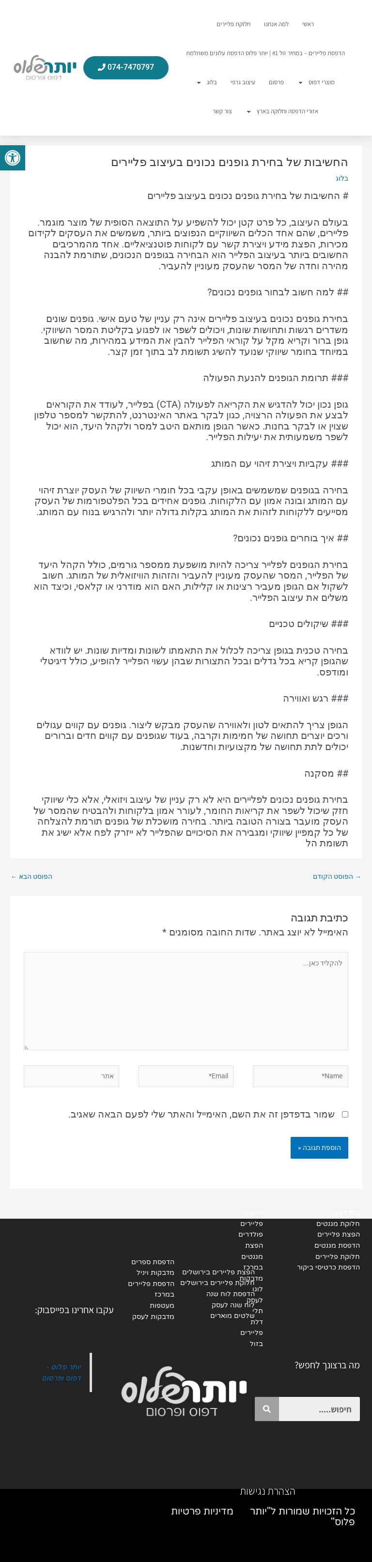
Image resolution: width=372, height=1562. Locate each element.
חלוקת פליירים (233, 24)
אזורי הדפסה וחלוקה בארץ (282, 112)
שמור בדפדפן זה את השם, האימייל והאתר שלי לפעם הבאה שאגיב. (201, 1114)
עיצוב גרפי (243, 82)
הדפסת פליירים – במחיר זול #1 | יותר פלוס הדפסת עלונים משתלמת (265, 53)
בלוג (206, 83)
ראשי (308, 24)
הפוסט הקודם (337, 876)
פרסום (276, 82)
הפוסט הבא (31, 876)
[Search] (267, 1409)
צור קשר (222, 111)
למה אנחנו (276, 24)
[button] (12, 157)
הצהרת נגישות (267, 1491)
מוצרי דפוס (316, 83)
